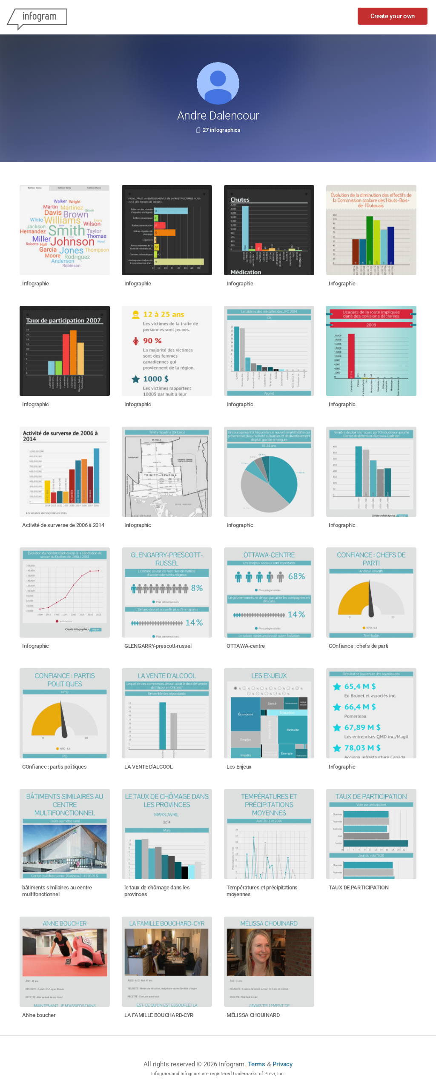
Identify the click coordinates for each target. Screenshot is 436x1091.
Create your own (392, 16)
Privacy (282, 1064)
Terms (256, 1064)
